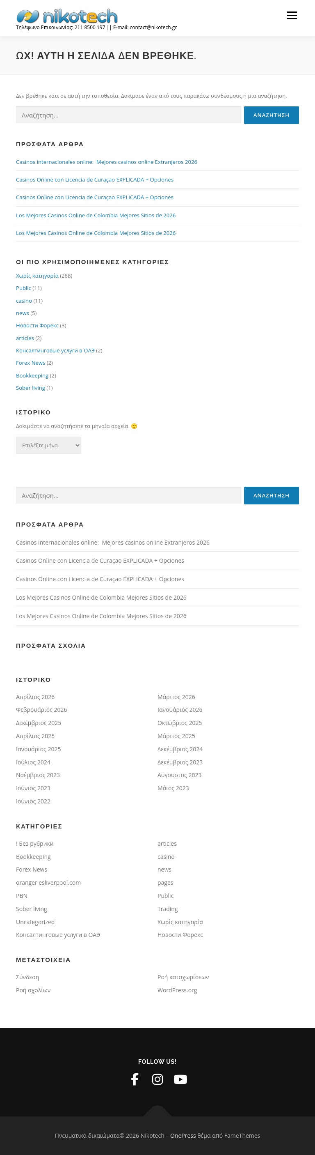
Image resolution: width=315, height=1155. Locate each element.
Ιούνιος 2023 (33, 788)
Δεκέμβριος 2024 (180, 749)
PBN (21, 896)
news (22, 313)
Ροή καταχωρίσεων (183, 977)
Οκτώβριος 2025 (180, 723)
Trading (168, 909)
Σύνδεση (27, 977)
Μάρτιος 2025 (176, 736)
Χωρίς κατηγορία (37, 275)
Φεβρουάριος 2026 (41, 709)
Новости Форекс (37, 325)
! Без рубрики (35, 843)
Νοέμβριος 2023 (38, 775)
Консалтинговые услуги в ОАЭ (55, 350)
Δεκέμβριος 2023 (180, 762)
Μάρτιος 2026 (176, 697)
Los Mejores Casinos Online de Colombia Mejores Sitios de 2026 (96, 215)
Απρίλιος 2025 (35, 736)
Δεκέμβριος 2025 (38, 723)
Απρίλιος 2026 (35, 697)
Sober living (30, 387)
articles (25, 338)
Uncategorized (35, 922)
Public (23, 288)
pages (165, 882)
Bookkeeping (32, 375)
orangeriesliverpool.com (48, 882)
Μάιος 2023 (173, 788)
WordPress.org (177, 990)
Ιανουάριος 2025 (38, 749)
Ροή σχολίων (33, 990)
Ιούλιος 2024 (33, 762)
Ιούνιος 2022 (33, 801)
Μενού (292, 15)
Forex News (30, 362)
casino (24, 300)
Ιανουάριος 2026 (180, 709)
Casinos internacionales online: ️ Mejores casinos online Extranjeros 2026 (106, 162)
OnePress (183, 1135)
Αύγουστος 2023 (180, 775)
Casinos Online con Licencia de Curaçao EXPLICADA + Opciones (94, 179)
